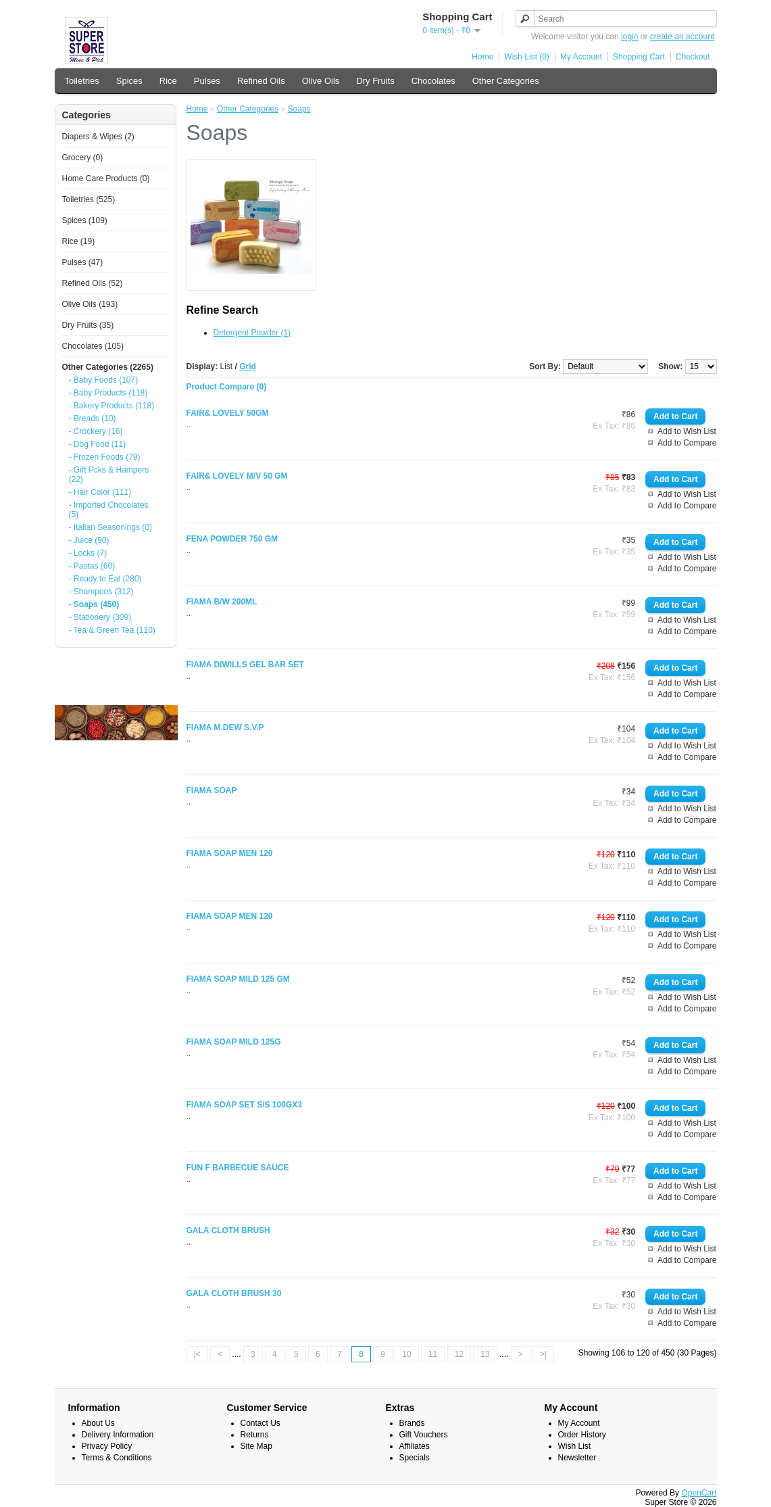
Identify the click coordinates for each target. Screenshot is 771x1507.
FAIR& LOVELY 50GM (227, 413)
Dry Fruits (375, 81)
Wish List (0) (526, 57)
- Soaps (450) (94, 604)
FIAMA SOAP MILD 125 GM (238, 979)
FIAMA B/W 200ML (221, 601)
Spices (129, 81)
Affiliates (414, 1446)
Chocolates (433, 81)
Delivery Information (118, 1434)
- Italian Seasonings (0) (110, 527)
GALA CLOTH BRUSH (228, 1230)
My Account (581, 57)
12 (459, 1354)
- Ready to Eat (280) (105, 578)
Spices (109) (84, 220)
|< (197, 1354)
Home (482, 57)
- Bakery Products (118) (112, 405)
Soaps (299, 109)
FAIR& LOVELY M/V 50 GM (237, 476)
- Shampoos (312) (101, 591)
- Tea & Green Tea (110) (112, 630)
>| (543, 1354)
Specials (414, 1457)
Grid (247, 366)
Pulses (207, 81)
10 (406, 1354)
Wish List (574, 1446)
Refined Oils (261, 81)
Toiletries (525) (89, 199)
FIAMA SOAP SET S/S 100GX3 (244, 1104)
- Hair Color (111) (100, 492)
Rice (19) (78, 241)
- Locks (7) (88, 553)
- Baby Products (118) (108, 393)
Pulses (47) (82, 262)
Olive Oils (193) (90, 304)
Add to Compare (686, 443)
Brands (412, 1423)
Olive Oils (321, 81)
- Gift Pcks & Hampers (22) (109, 474)
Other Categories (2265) (107, 367)
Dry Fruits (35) (88, 325)
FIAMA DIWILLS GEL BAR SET (245, 664)
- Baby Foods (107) (104, 380)
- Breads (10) (92, 418)
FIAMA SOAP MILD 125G (233, 1042)
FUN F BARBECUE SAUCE (237, 1167)
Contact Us (260, 1423)
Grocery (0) (82, 157)
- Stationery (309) (100, 617)
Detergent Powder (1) (252, 332)
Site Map (256, 1446)
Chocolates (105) (93, 346)
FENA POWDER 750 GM (232, 539)
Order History (582, 1434)
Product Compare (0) (226, 386)
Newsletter (577, 1457)
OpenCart (698, 1493)
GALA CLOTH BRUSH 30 (234, 1293)
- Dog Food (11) (97, 444)
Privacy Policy (107, 1446)
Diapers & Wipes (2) (98, 136)
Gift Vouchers (423, 1434)
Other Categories (505, 81)
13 (484, 1354)
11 (432, 1354)
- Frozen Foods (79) (105, 457)
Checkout (693, 57)
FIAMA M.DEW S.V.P (225, 727)
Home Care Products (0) (106, 178)
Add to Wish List (686, 431)
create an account (682, 36)
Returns (255, 1434)
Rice (168, 81)
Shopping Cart (639, 57)
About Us (98, 1423)
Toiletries (82, 81)
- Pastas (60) (92, 566)
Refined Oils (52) (92, 283)
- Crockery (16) (96, 431)
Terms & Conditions (117, 1457)
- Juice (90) (89, 540)
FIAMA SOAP (211, 790)
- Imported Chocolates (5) (109, 509)
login (629, 36)
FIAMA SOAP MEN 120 (229, 853)
